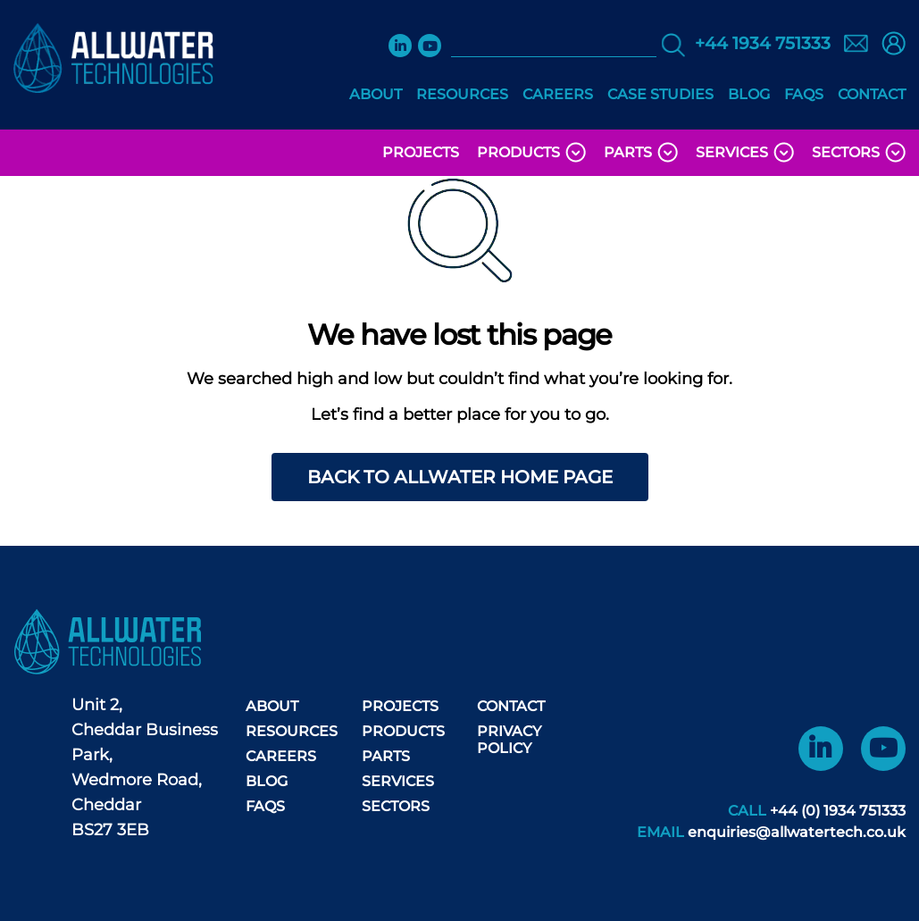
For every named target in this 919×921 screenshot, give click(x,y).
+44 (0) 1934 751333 (838, 810)
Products (531, 152)
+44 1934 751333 (763, 43)
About (375, 94)
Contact (872, 94)
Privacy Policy (509, 740)
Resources (462, 94)
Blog (749, 94)
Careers (557, 94)
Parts (641, 152)
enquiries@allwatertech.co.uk (797, 832)
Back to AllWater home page (460, 477)
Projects (420, 152)
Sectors (859, 152)
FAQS (803, 94)
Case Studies (660, 94)
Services (745, 152)
